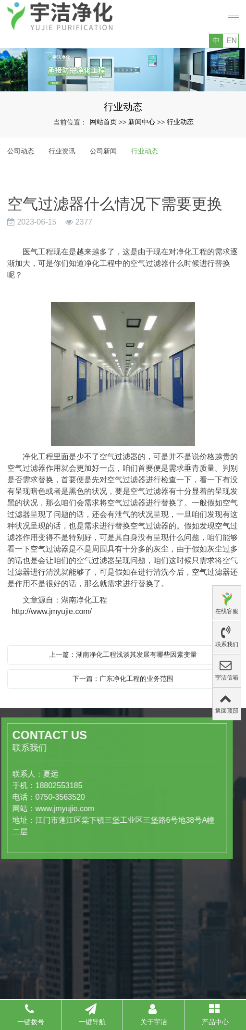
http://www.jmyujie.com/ (49, 611)
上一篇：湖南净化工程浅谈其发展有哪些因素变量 (123, 654)
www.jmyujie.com (30, 808)
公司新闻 (103, 151)
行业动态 (180, 122)
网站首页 (103, 122)
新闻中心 (141, 122)
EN (231, 41)
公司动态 (20, 151)
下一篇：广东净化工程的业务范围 (123, 678)
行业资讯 (62, 151)
